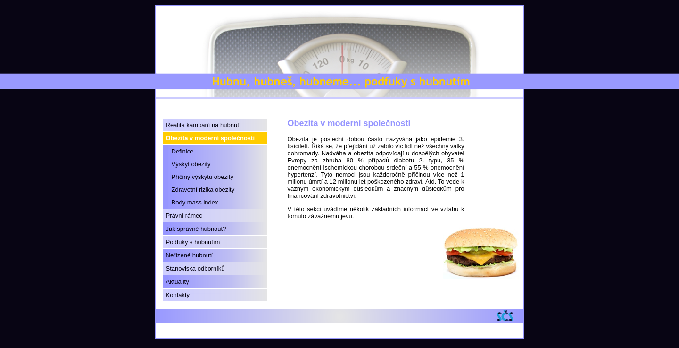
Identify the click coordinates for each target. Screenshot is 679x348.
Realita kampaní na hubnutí (203, 124)
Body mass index (195, 202)
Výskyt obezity (191, 164)
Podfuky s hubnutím (193, 242)
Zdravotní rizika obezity (203, 189)
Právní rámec (184, 215)
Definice (183, 151)
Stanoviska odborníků (195, 268)
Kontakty (178, 294)
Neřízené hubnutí (189, 255)
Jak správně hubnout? (196, 228)
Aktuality (177, 281)
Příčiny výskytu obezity (203, 176)
